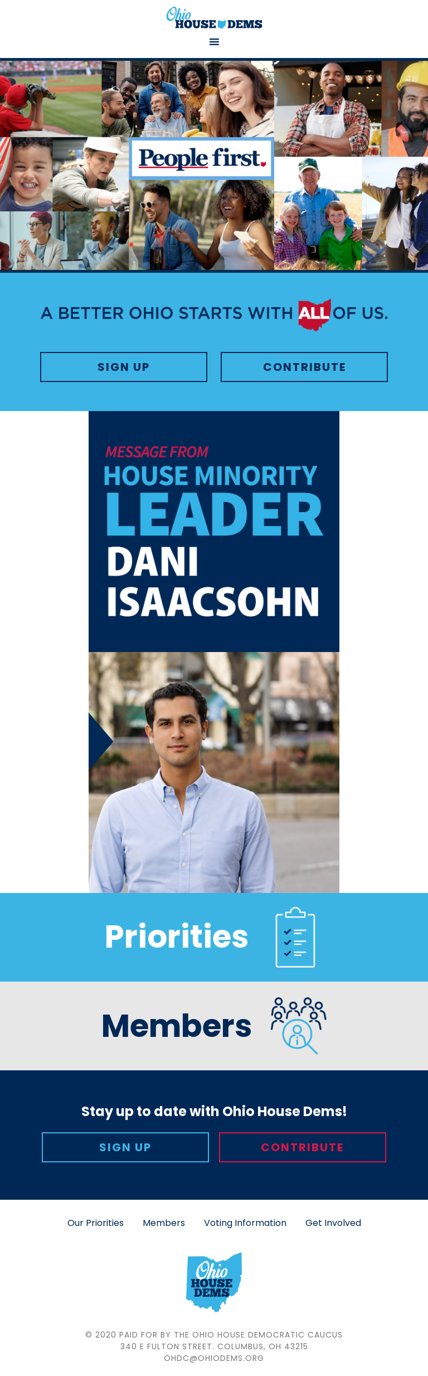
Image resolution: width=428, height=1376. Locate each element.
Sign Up (124, 367)
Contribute (304, 367)
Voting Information (245, 1222)
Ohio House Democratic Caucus (213, 17)
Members (164, 1222)
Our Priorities (95, 1222)
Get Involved (333, 1222)
